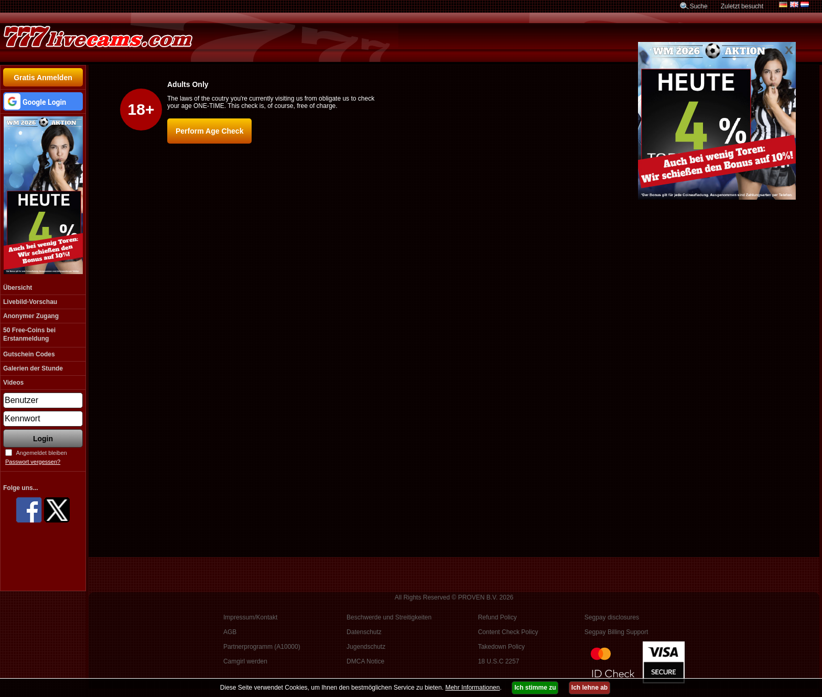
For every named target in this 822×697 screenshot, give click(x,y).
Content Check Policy (508, 632)
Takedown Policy (501, 646)
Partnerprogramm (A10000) (261, 646)
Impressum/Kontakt (250, 617)
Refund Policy (497, 617)
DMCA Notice (365, 661)
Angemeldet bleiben (41, 453)
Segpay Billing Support (616, 632)
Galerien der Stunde (33, 368)
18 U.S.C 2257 (499, 661)
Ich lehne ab (589, 687)
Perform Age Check (209, 131)
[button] (43, 101)
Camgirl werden (245, 661)
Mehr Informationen (472, 687)
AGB (229, 632)
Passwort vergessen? (32, 462)
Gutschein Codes (29, 354)
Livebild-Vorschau (30, 302)
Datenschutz (364, 632)
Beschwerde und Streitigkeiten (389, 617)
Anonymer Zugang (31, 316)
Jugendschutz (366, 646)
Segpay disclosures (612, 617)
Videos (13, 382)
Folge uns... (20, 488)
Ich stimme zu (535, 687)
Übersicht (17, 287)
